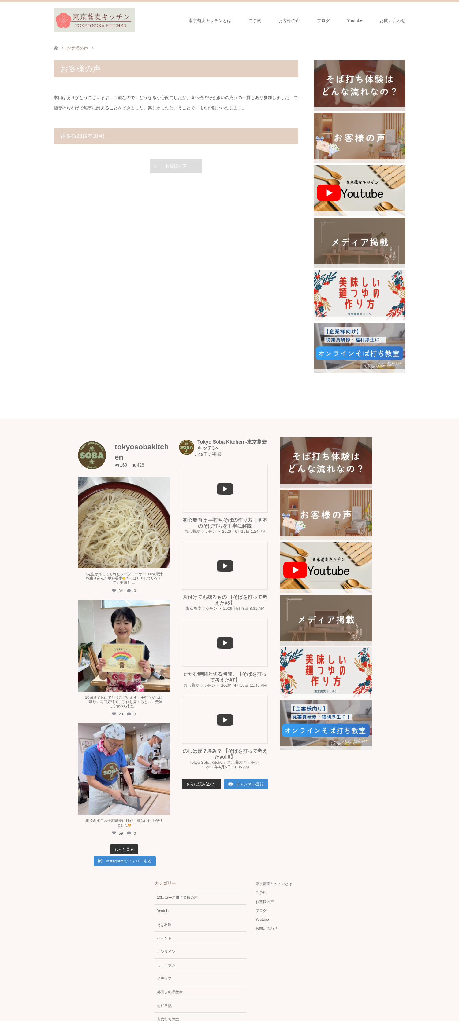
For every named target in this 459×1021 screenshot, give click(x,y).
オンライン (166, 952)
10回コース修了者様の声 (177, 897)
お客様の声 (289, 20)
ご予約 (254, 20)
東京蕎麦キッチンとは (209, 20)
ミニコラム (166, 965)
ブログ (323, 20)
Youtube (355, 20)
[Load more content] (202, 784)
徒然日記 (164, 1006)
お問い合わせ (392, 20)
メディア (164, 978)
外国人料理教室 (170, 992)
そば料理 (164, 925)
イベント (164, 938)
